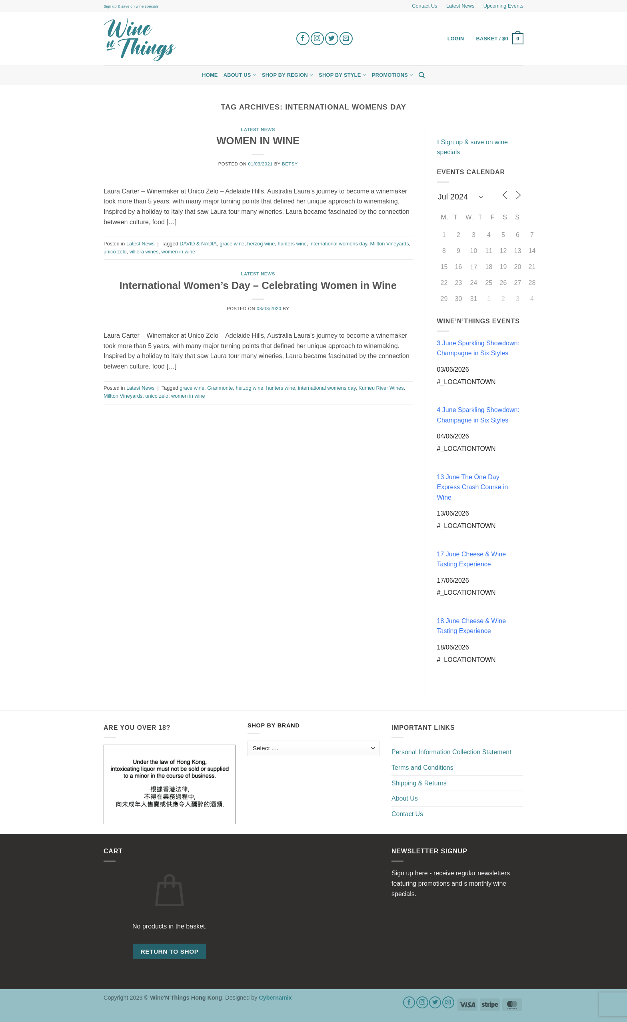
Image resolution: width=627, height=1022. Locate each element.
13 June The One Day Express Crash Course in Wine (472, 487)
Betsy (290, 163)
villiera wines (144, 252)
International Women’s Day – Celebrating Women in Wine (258, 285)
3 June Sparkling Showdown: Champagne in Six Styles (478, 348)
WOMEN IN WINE (258, 140)
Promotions (392, 75)
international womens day (338, 244)
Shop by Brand (274, 726)
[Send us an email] (346, 38)
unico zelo (115, 252)
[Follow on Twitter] (331, 38)
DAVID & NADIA (198, 244)
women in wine (178, 252)
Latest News (460, 6)
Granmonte (220, 388)
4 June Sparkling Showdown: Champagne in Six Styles (478, 415)
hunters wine (292, 244)
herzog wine (261, 244)
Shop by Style (342, 75)
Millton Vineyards (389, 244)
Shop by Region (287, 75)
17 (473, 267)
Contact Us (424, 6)
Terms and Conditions (422, 767)
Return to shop (169, 951)
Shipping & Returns (419, 783)
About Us (240, 75)
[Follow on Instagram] (317, 38)
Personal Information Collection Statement (451, 752)
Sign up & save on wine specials (131, 6)
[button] (500, 39)
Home (210, 75)
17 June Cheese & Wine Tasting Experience (471, 559)
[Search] (422, 75)
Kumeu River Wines (381, 388)
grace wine (232, 244)
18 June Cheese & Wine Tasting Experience (471, 626)
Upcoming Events (503, 6)
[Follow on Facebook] (303, 38)
